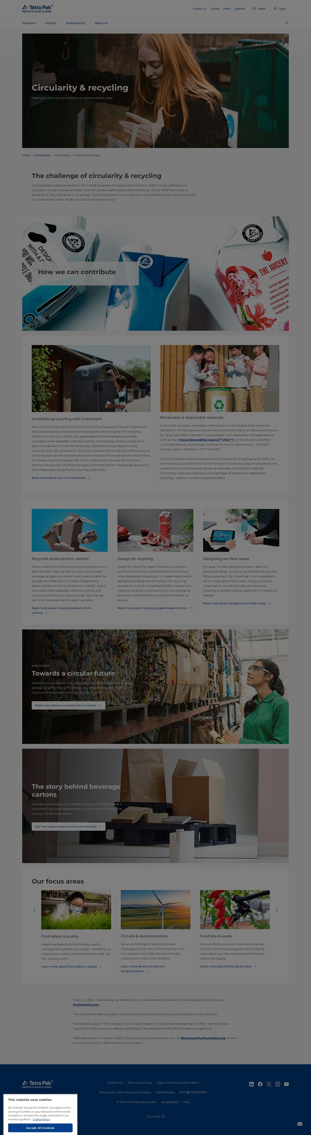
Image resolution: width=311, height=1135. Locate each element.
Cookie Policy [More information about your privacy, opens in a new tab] (41, 1130)
